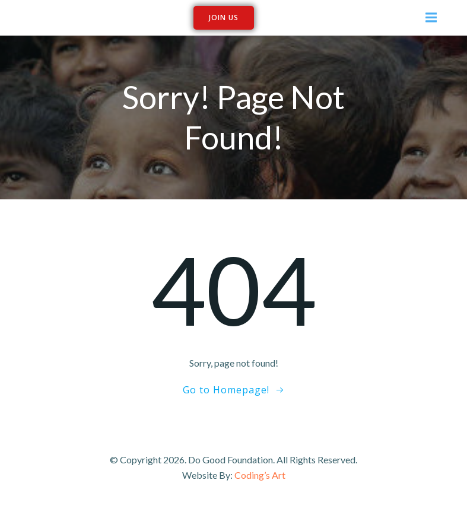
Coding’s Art (259, 475)
